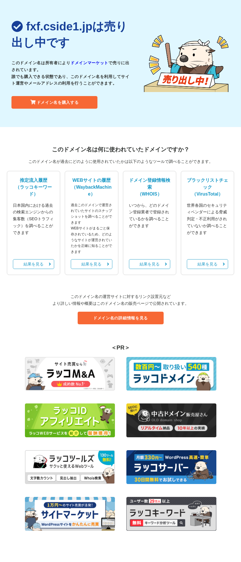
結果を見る (37, 264)
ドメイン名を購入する (54, 102)
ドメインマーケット (89, 63)
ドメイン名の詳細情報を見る (120, 318)
